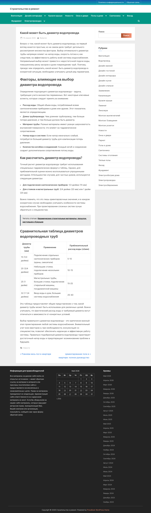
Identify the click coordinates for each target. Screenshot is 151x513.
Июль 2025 (107, 415)
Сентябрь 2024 (109, 459)
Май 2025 (107, 424)
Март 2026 (107, 385)
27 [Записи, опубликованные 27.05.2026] (70, 394)
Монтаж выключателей (109, 115)
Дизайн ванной (106, 66)
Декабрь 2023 (109, 498)
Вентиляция (16, 16)
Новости (69, 16)
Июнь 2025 (107, 419)
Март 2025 (107, 432)
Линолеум (103, 110)
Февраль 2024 (109, 489)
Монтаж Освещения (108, 120)
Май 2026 (107, 376)
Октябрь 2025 (109, 402)
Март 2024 (107, 485)
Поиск (101, 31)
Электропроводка (32, 21)
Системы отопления (108, 155)
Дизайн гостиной (107, 71)
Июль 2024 (107, 467)
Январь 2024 (108, 493)
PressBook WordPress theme (98, 510)
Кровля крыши (55, 16)
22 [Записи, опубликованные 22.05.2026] (81, 390)
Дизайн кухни (105, 80)
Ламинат (103, 105)
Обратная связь (133, 2)
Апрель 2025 (108, 428)
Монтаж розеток (106, 125)
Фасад (130, 16)
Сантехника (114, 16)
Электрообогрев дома (109, 175)
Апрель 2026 (108, 380)
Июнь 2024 (107, 472)
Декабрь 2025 (109, 398)
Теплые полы (105, 160)
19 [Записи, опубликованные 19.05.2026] (65, 390)
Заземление (104, 90)
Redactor (43, 37)
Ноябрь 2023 (108, 502)
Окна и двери (82, 16)
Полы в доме (97, 16)
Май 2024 (107, 476)
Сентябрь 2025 (109, 406)
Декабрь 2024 (109, 445)
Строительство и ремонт (24, 8)
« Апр (59, 398)
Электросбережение (108, 185)
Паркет (102, 140)
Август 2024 (108, 463)
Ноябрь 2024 (108, 450)
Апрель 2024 (108, 480)
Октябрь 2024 (109, 454)
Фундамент (16, 21)
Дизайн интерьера (33, 16)
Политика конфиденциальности (111, 2)
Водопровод (104, 61)
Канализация (105, 95)
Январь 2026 (108, 393)
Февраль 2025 (109, 437)
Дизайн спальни (106, 85)
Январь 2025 (108, 441)
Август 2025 (108, 411)
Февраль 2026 (109, 389)
